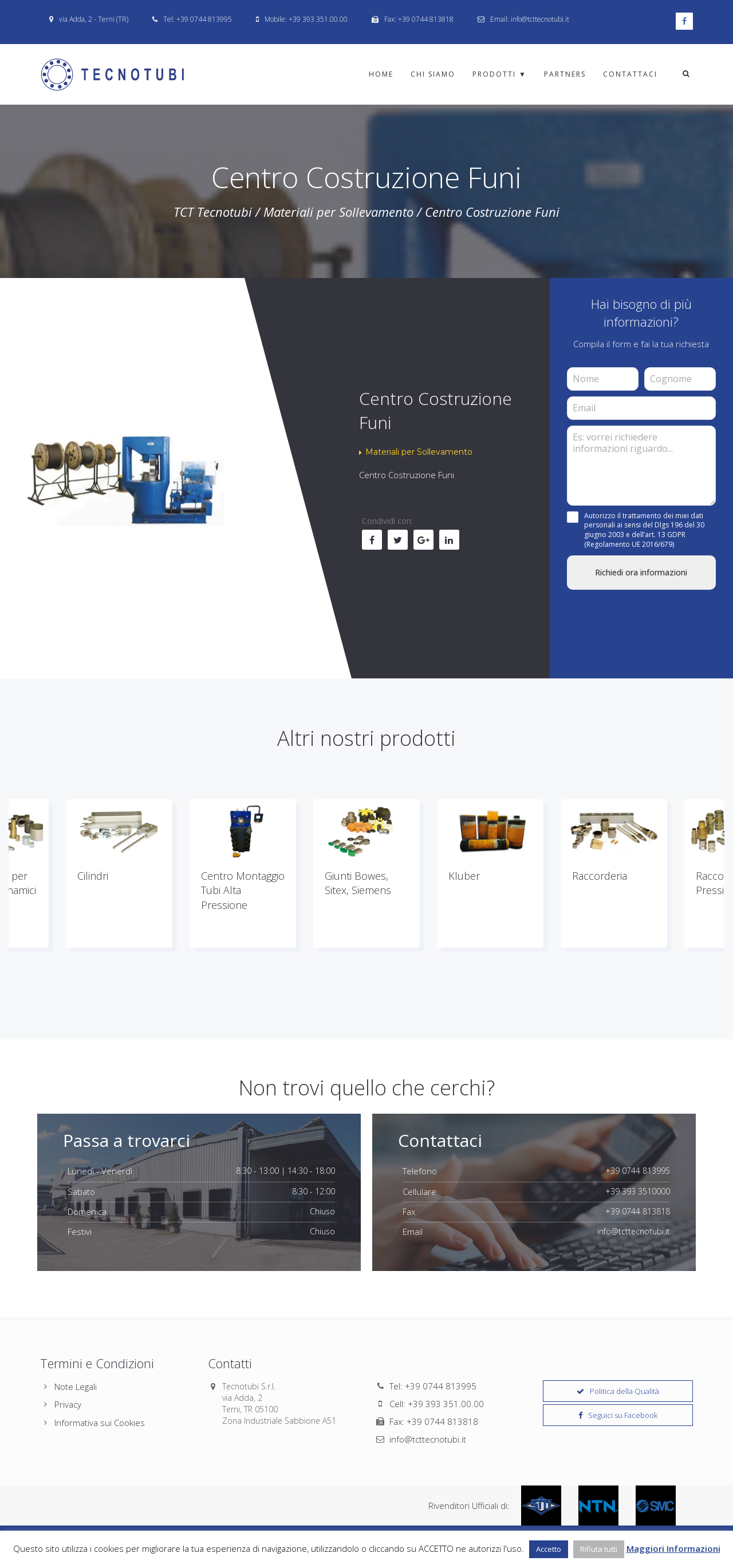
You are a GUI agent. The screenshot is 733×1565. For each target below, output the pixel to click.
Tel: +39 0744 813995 (432, 1386)
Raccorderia (599, 876)
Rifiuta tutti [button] (598, 1549)
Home (381, 74)
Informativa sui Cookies (99, 1422)
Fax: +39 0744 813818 (433, 1421)
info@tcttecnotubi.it (427, 1439)
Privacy (67, 1404)
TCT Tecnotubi (213, 211)
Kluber (464, 876)
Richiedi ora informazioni (641, 572)
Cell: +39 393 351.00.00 (436, 1403)
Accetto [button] (548, 1549)
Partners (565, 74)
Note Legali (75, 1386)
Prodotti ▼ (499, 74)
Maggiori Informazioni (673, 1548)
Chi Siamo (433, 74)
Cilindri (92, 876)
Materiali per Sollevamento (338, 211)
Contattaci (630, 74)
